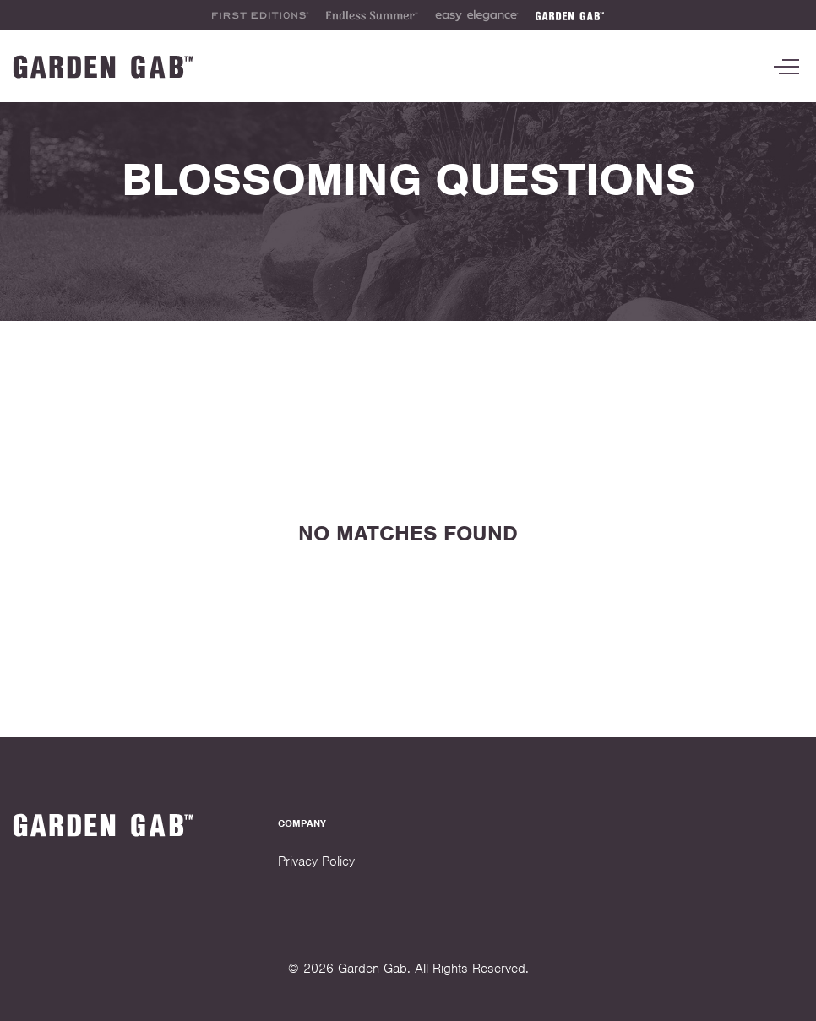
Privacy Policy (316, 861)
